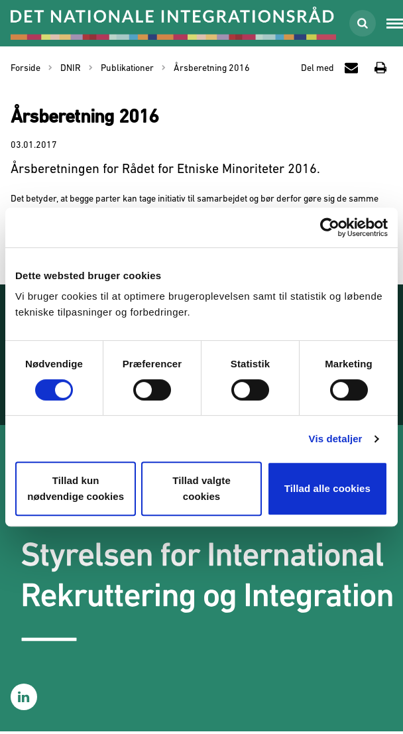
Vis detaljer (336, 438)
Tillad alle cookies (327, 488)
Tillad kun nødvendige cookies (75, 488)
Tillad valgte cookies (201, 488)
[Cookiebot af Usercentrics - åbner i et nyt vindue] (330, 227)
